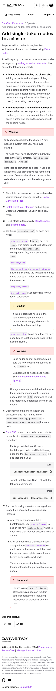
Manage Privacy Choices (29, 650)
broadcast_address (40, 269)
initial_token (18, 292)
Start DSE (11, 432)
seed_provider (18, 334)
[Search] (37, 5)
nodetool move (38, 524)
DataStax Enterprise (12, 23)
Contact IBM (26, 687)
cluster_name (18, 262)
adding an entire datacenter (32, 63)
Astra (32, 14)
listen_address (19, 269)
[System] (51, 5)
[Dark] (47, 5)
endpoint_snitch (20, 286)
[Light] (43, 5)
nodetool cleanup (35, 545)
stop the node (42, 221)
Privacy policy (45, 647)
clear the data (18, 224)
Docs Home (12, 14)
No (19, 624)
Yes (7, 624)
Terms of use (8, 650)
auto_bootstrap (19, 241)
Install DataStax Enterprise (20, 207)
